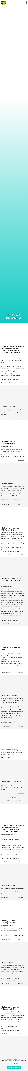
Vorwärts (19, 801)
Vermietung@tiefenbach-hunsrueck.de (10, 551)
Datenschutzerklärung (14, 1063)
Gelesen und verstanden (14, 1067)
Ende (22, 801)
